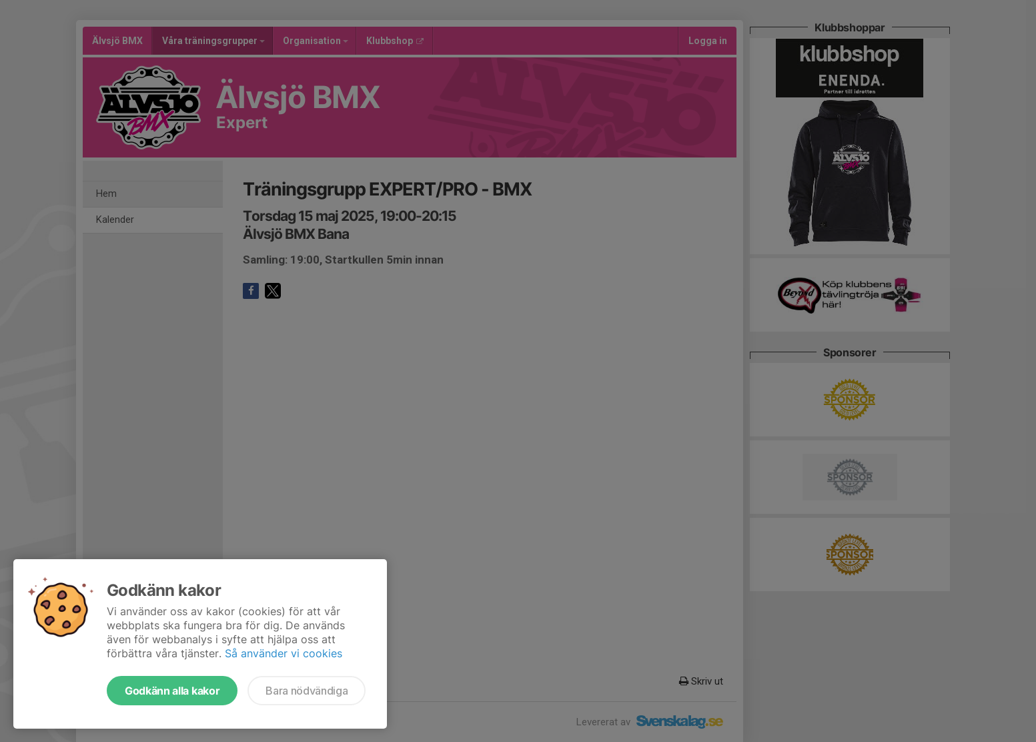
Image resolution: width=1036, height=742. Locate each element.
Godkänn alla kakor (172, 690)
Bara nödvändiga (307, 690)
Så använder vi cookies (283, 653)
